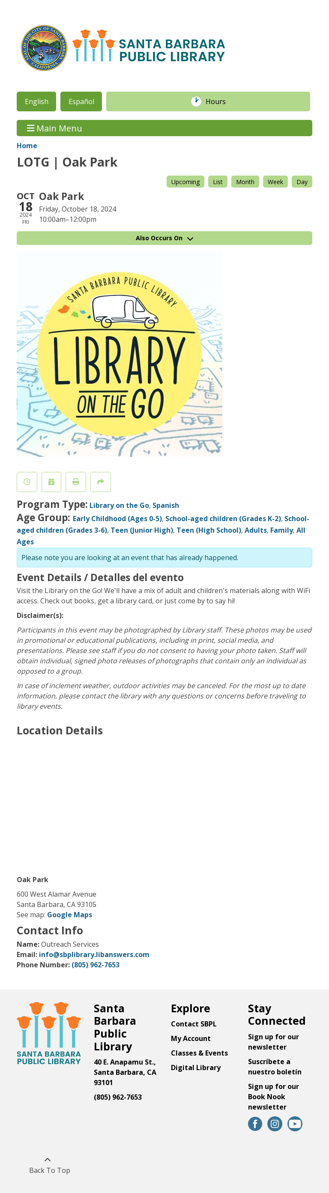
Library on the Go (119, 505)
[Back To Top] (47, 1165)
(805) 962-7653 (96, 964)
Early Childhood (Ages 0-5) (117, 518)
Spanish (166, 505)
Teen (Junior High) (142, 530)
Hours (220, 101)
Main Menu (55, 128)
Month (245, 182)
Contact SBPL (194, 1024)
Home (27, 145)
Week (275, 182)
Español (81, 101)
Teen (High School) (208, 530)
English (36, 101)
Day (302, 182)
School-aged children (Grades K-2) (223, 518)
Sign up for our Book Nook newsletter (273, 1097)
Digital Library (196, 1067)
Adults (256, 530)
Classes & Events (199, 1053)
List (218, 182)
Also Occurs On (164, 238)
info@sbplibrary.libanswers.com (94, 954)
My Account (191, 1038)
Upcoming (185, 182)
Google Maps (69, 914)
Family (281, 530)
